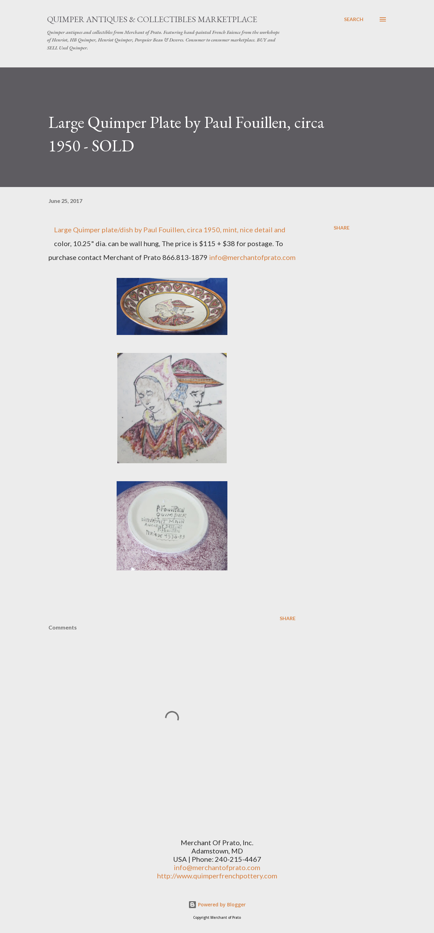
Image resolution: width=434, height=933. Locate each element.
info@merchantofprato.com (252, 257)
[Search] (353, 19)
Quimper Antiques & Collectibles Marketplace (152, 19)
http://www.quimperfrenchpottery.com (217, 875)
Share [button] (342, 228)
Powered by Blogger (217, 904)
